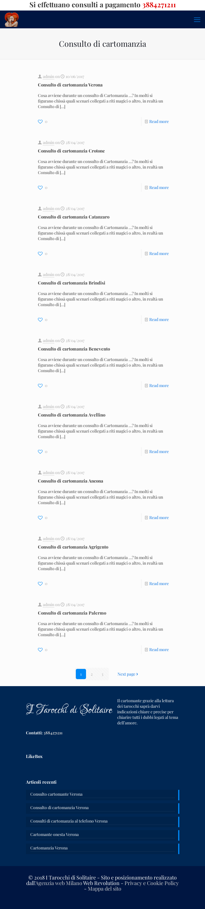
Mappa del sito (104, 888)
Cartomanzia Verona (49, 848)
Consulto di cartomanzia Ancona (70, 481)
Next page (128, 674)
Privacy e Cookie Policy (152, 883)
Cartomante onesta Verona (54, 834)
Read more (159, 121)
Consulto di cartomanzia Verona (70, 85)
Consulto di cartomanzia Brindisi (71, 283)
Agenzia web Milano (58, 883)
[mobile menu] (197, 19)
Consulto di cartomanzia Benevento (74, 349)
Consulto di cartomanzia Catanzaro (73, 217)
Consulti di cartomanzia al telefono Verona (69, 821)
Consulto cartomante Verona (56, 794)
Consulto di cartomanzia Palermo (72, 613)
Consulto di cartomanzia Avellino (71, 415)
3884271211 (52, 732)
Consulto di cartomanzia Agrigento (73, 547)
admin (48, 76)
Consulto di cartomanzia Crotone (71, 151)
